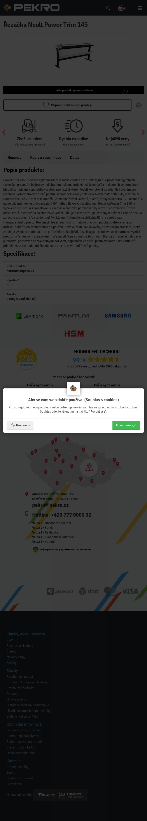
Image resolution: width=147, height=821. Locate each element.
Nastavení (20, 425)
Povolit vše (126, 425)
